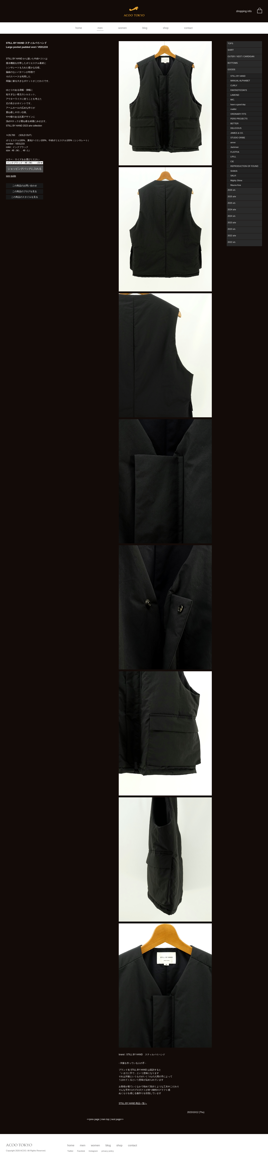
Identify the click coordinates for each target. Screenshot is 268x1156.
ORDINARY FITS (238, 114)
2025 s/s (231, 203)
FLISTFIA (234, 152)
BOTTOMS (233, 63)
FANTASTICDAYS (238, 90)
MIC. (232, 100)
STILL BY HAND (237, 76)
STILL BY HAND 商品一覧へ (133, 1103)
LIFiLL (233, 156)
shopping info (244, 11)
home (78, 27)
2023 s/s (231, 229)
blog (144, 27)
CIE (232, 161)
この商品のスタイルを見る (24, 197)
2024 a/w (232, 209)
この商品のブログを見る (24, 191)
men (100, 27)
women (122, 27)
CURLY (233, 85)
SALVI (233, 175)
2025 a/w (232, 196)
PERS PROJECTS (239, 118)
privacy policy (107, 1151)
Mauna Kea (235, 185)
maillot (233, 109)
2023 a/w (232, 222)
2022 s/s (231, 242)
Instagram (93, 1151)
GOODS (231, 69)
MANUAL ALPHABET (240, 81)
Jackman (234, 147)
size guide (11, 176)
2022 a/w (232, 235)
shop (165, 27)
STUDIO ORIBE (237, 137)
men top (105, 1119)
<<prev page (93, 1119)
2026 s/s (231, 190)
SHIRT (231, 50)
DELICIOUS (235, 128)
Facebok (81, 1151)
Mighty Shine (236, 180)
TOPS (230, 43)
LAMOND (234, 95)
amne (233, 142)
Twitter (70, 1151)
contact (188, 27)
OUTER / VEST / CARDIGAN (241, 56)
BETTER (234, 123)
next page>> (117, 1119)
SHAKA (233, 171)
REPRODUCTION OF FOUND (244, 166)
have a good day (237, 104)
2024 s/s (231, 216)
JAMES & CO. (236, 133)
